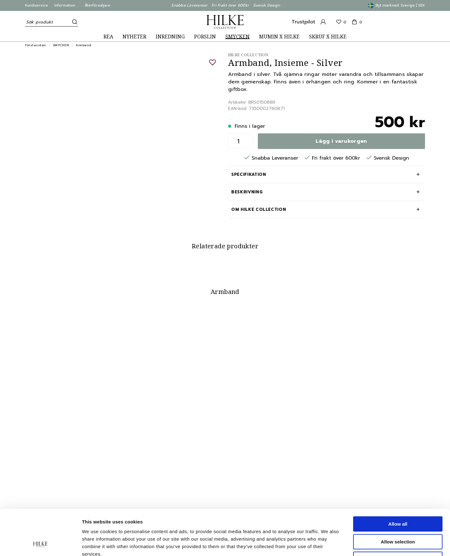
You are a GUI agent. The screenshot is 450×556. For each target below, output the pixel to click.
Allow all (398, 481)
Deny (398, 516)
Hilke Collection (248, 54)
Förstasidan (35, 45)
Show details (327, 543)
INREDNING (170, 36)
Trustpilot (303, 21)
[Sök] (73, 22)
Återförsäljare (97, 5)
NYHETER (134, 36)
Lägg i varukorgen (341, 141)
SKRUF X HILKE (328, 36)
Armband (84, 45)
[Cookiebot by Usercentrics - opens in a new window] (40, 544)
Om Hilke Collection (258, 209)
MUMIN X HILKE (279, 36)
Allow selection (398, 499)
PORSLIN (205, 36)
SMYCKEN (237, 36)
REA (108, 36)
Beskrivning (246, 192)
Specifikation (248, 174)
